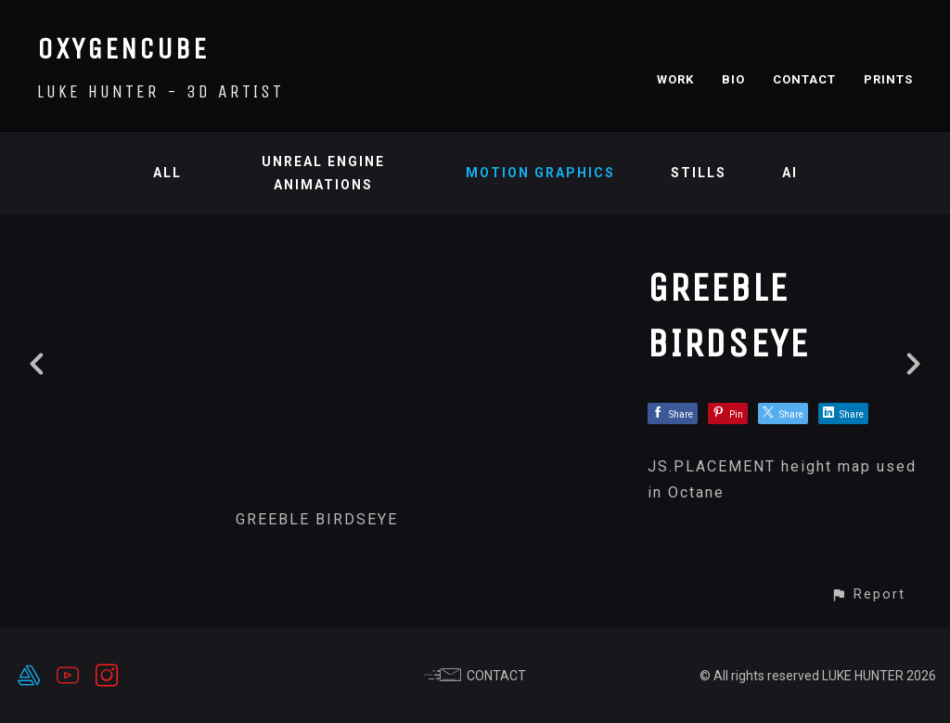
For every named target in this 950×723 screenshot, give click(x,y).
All (167, 172)
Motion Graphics (540, 172)
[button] (868, 594)
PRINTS (888, 79)
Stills (698, 172)
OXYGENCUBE (123, 49)
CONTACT (804, 79)
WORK (675, 79)
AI (790, 172)
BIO (733, 79)
